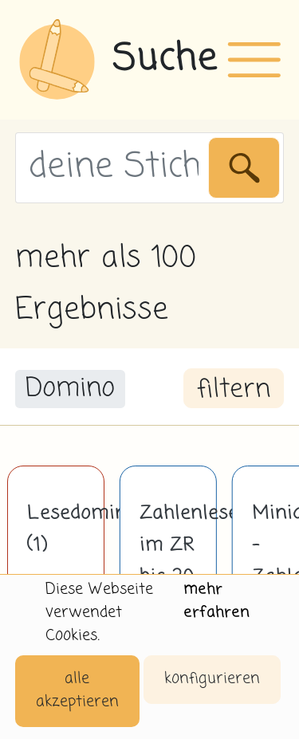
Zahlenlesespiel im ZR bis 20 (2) (168, 561)
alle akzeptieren (77, 690)
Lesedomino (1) (56, 529)
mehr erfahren (216, 601)
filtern (233, 389)
